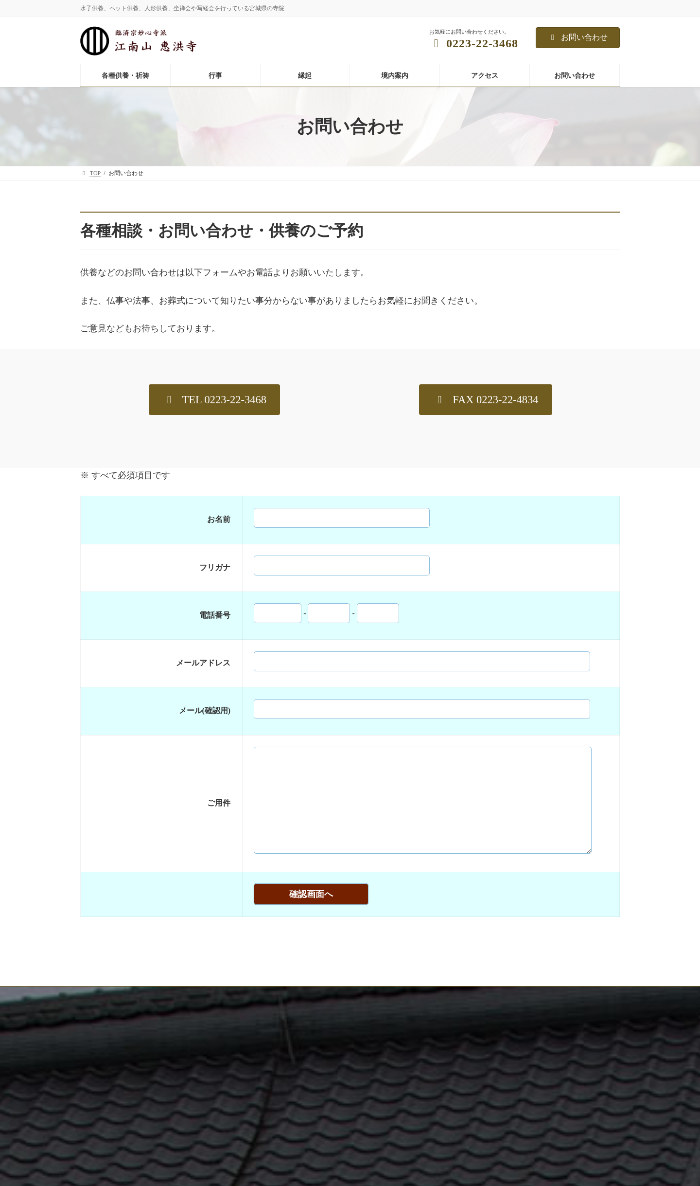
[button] (214, 399)
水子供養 (281, 1121)
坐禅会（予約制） (477, 1138)
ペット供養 (284, 1155)
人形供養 (281, 1172)
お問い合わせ (578, 37)
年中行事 (465, 1121)
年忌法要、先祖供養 (296, 1138)
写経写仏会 (468, 1155)
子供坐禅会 (468, 1172)
